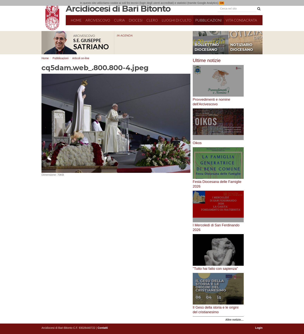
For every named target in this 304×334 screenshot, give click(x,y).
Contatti (103, 327)
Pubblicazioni (208, 20)
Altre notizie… (234, 319)
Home (76, 20)
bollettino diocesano (207, 47)
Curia (119, 20)
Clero (152, 20)
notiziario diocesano (241, 47)
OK (221, 2)
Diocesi (135, 20)
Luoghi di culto (176, 20)
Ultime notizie (207, 60)
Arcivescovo (98, 20)
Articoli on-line (80, 58)
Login (259, 327)
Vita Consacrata (241, 20)
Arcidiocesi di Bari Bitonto (118, 8)
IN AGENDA (124, 35)
